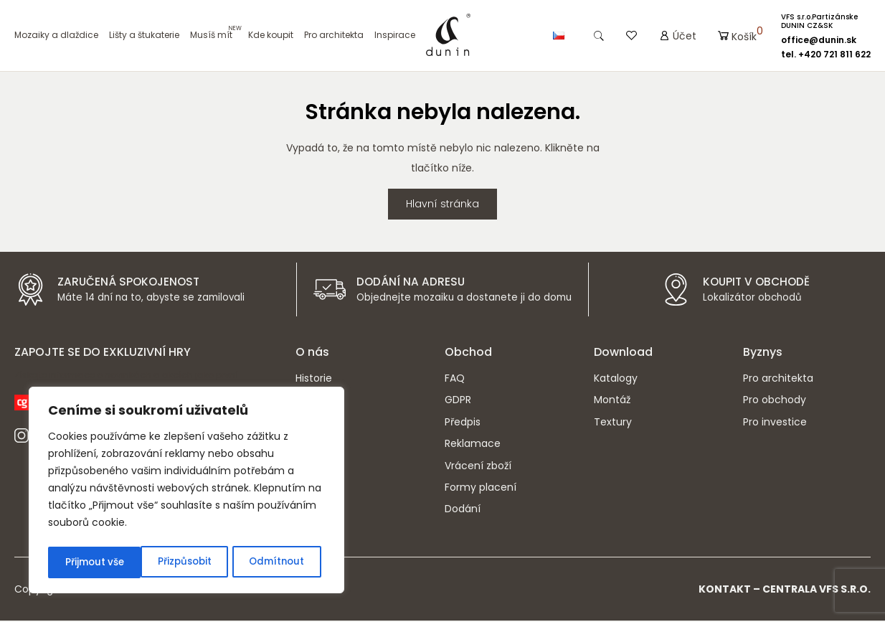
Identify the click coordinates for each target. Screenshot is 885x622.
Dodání (463, 510)
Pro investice (775, 423)
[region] (186, 492)
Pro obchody (774, 401)
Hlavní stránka (442, 205)
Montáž (612, 401)
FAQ (455, 379)
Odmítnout (184, 562)
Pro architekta (334, 35)
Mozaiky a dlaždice (56, 35)
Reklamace (473, 445)
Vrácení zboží (478, 467)
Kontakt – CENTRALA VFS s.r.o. (785, 590)
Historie (313, 379)
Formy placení (480, 488)
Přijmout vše (279, 562)
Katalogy (616, 379)
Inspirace (394, 35)
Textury (613, 423)
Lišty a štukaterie (144, 35)
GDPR (458, 401)
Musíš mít (211, 35)
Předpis (463, 423)
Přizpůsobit (91, 562)
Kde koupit (270, 35)
